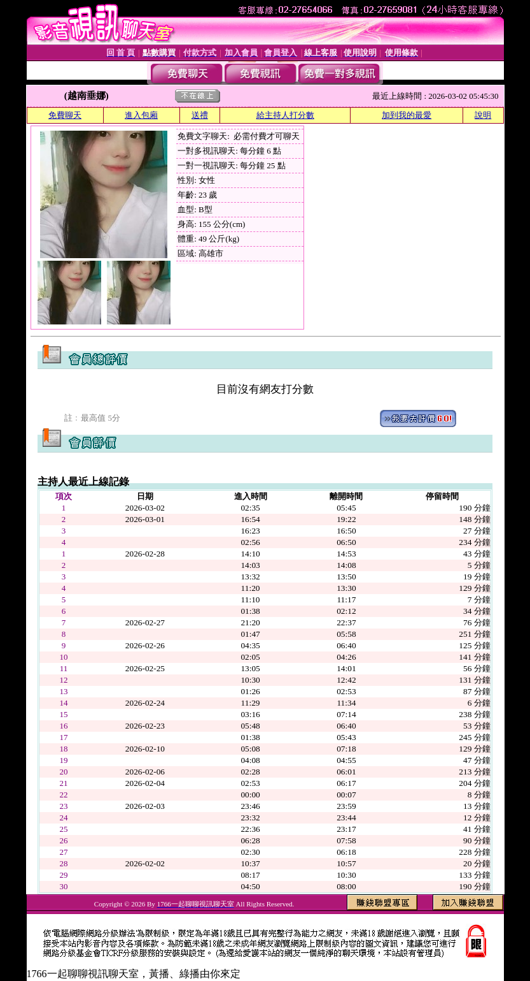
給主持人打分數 (285, 115)
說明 (483, 115)
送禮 (200, 115)
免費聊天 (64, 115)
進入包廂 (141, 115)
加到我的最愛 (406, 115)
